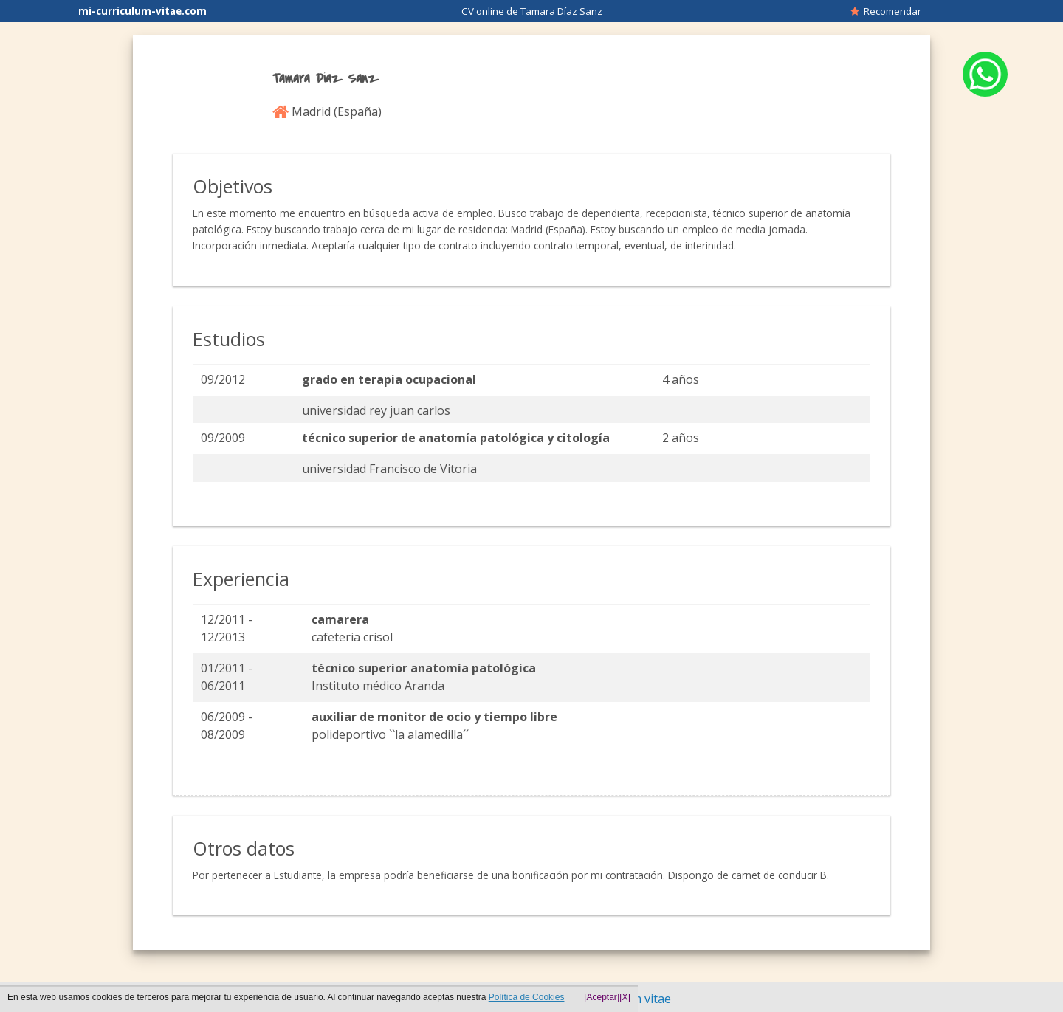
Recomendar (885, 11)
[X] (624, 997)
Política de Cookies (527, 997)
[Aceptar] (601, 997)
